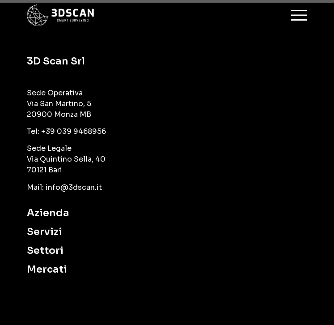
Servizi (44, 232)
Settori (45, 250)
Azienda (48, 213)
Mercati (47, 269)
